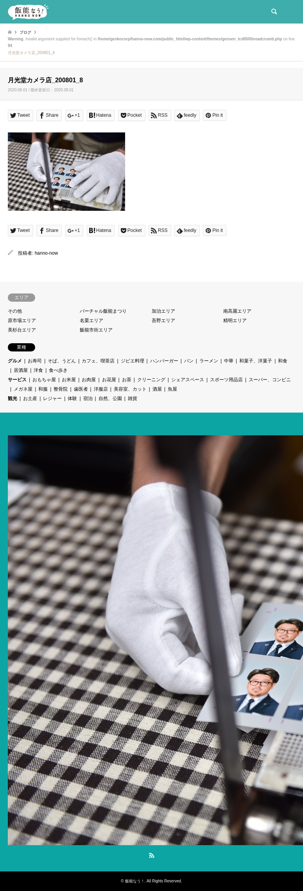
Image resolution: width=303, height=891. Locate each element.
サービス (17, 379)
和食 (282, 361)
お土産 (30, 398)
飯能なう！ (135, 881)
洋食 (38, 370)
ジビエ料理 (132, 361)
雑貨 (132, 398)
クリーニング (151, 379)
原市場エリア (22, 320)
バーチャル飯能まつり (103, 311)
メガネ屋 (23, 389)
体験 (72, 398)
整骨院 (61, 389)
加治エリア (163, 311)
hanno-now (46, 253)
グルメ (15, 361)
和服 (43, 389)
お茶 (126, 379)
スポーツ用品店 (226, 379)
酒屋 (157, 389)
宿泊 (88, 398)
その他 (15, 311)
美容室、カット (130, 389)
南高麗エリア (237, 311)
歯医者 (81, 389)
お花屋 (109, 379)
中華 (228, 361)
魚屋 (172, 389)
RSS (151, 855)
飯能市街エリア (96, 330)
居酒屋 (21, 370)
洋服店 (101, 389)
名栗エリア (91, 320)
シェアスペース (187, 379)
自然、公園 (110, 398)
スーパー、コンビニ (270, 379)
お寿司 (35, 361)
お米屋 (69, 379)
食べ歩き (58, 370)
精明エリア (235, 320)
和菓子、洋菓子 (255, 361)
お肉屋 (89, 379)
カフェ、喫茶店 (98, 361)
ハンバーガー (164, 361)
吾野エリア (163, 320)
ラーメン (208, 361)
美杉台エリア (22, 330)
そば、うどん (62, 361)
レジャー (52, 398)
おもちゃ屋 (44, 379)
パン (189, 361)
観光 (12, 398)
